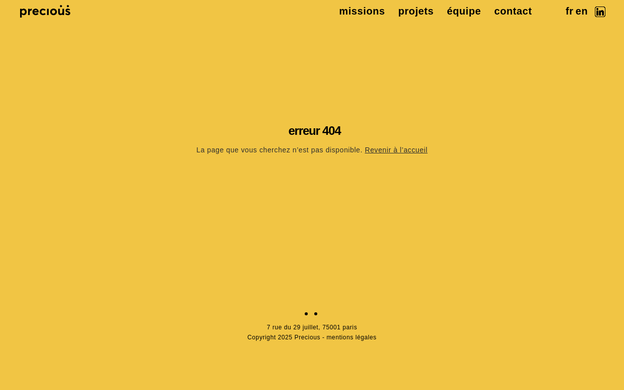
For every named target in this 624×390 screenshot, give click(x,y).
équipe (464, 11)
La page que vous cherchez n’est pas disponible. (311, 150)
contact (513, 11)
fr (570, 11)
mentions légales (352, 337)
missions (362, 11)
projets (416, 11)
